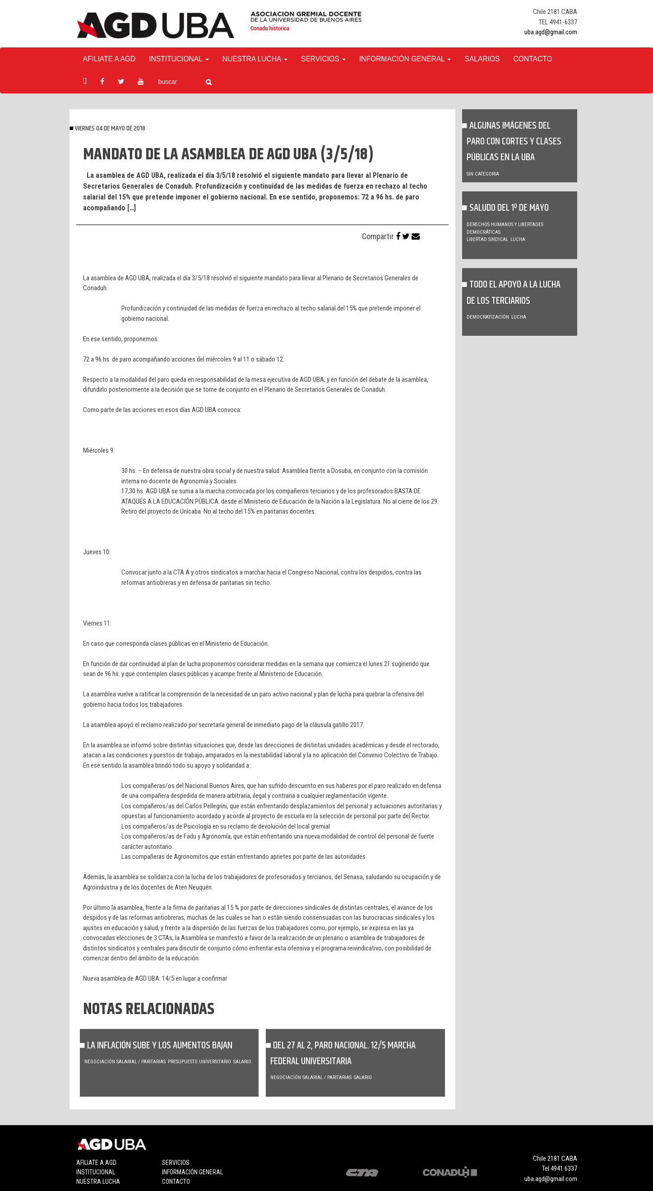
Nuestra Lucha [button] (254, 59)
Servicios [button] (323, 59)
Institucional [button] (178, 59)
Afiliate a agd (109, 59)
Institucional (95, 1172)
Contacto (532, 59)
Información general (192, 1172)
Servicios (176, 1162)
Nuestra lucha (98, 1181)
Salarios (482, 59)
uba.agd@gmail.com (550, 32)
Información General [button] (405, 59)
